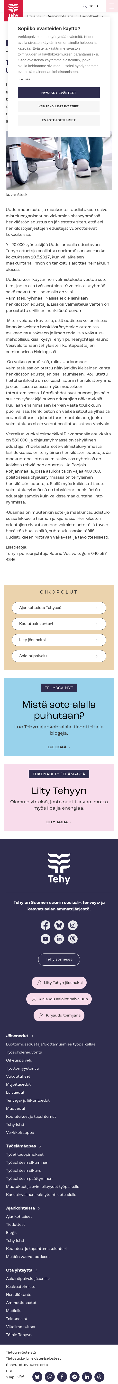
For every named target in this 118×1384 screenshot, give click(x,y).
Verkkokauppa (20, 1133)
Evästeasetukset (59, 120)
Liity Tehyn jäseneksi (63, 983)
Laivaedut (15, 1093)
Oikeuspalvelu (19, 1061)
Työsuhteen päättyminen (29, 1179)
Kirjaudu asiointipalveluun (63, 999)
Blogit (11, 1233)
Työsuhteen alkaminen (27, 1163)
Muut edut (15, 1109)
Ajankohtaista (60, 16)
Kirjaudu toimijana (63, 1015)
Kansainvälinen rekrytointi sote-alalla (41, 1195)
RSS (9, 1371)
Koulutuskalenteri (36, 624)
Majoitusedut (18, 1085)
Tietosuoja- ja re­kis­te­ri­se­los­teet (33, 1359)
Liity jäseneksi (32, 640)
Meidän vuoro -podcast (28, 1257)
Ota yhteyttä (19, 1270)
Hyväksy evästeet (58, 93)
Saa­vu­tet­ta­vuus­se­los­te (27, 1365)
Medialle (13, 1311)
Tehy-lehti (15, 1125)
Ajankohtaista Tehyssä (40, 608)
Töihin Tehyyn (19, 1335)
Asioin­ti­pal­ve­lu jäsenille (28, 1279)
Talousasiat (16, 1319)
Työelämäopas (21, 1146)
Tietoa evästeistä (21, 1353)
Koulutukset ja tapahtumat (31, 1117)
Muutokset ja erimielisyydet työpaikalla (42, 1187)
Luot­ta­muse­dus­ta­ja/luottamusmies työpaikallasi (51, 1044)
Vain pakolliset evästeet (58, 106)
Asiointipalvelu (33, 656)
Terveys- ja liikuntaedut (28, 1101)
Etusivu (34, 16)
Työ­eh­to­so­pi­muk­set (25, 1155)
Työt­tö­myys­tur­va (22, 1069)
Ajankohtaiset (19, 1217)
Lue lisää (57, 747)
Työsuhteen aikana (23, 1171)
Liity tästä (57, 822)
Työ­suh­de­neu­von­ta (24, 1052)
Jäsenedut (17, 1036)
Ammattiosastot (21, 1303)
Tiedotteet (89, 16)
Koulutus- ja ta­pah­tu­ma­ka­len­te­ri (36, 1249)
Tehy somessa (59, 960)
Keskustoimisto (21, 1287)
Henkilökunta (18, 1295)
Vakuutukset (18, 1077)
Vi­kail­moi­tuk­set (21, 1327)
